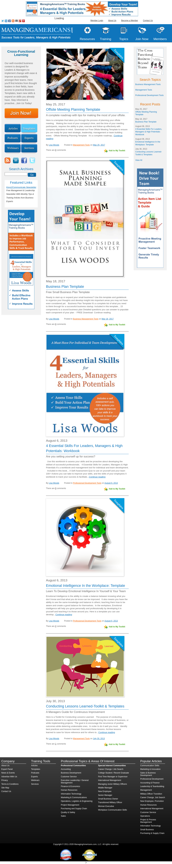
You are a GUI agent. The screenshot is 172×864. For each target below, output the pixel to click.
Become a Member (129, 20)
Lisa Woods (54, 145)
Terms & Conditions (10, 784)
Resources (87, 39)
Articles (34, 765)
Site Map (5, 788)
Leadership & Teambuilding (152, 786)
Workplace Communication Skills (112, 810)
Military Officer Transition (151, 794)
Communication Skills (149, 765)
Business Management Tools (85, 319)
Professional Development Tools (87, 483)
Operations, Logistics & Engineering (76, 801)
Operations (145, 816)
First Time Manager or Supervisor (113, 776)
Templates (35, 769)
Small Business (147, 829)
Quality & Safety (68, 812)
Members (160, 39)
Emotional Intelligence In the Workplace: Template (85, 586)
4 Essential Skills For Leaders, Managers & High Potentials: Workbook (148, 132)
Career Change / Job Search (110, 769)
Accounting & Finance (150, 783)
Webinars (35, 780)
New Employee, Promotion (152, 801)
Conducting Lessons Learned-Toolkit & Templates (85, 706)
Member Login (96, 20)
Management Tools (81, 145)
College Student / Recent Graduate (113, 773)
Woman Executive (106, 806)
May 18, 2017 (108, 319)
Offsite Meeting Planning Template (73, 109)
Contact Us (148, 20)
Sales (63, 816)
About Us (112, 20)
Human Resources (69, 790)
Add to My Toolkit (117, 150)
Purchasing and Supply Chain (74, 808)
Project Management (70, 805)
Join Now (142, 39)
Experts (34, 776)
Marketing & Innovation (150, 769)
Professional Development (151, 779)
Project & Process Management (148, 820)
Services (35, 784)
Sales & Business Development (148, 774)
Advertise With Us (9, 776)
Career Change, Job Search (152, 797)
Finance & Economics (70, 786)
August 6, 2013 (111, 483)
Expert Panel (7, 769)
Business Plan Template (65, 286)
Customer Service (69, 776)
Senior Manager (105, 795)
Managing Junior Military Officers (112, 784)
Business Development (71, 773)
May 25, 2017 (99, 145)
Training (105, 39)
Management (146, 790)
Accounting (66, 769)
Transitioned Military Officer (110, 802)
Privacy (4, 780)
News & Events (8, 773)
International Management (109, 780)
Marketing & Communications (74, 797)
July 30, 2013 (99, 738)
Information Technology (71, 794)
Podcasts (35, 773)
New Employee (104, 791)
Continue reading (102, 312)
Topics (123, 39)
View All (138, 160)
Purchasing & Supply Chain (152, 833)
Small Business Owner (108, 799)
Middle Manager (105, 788)
